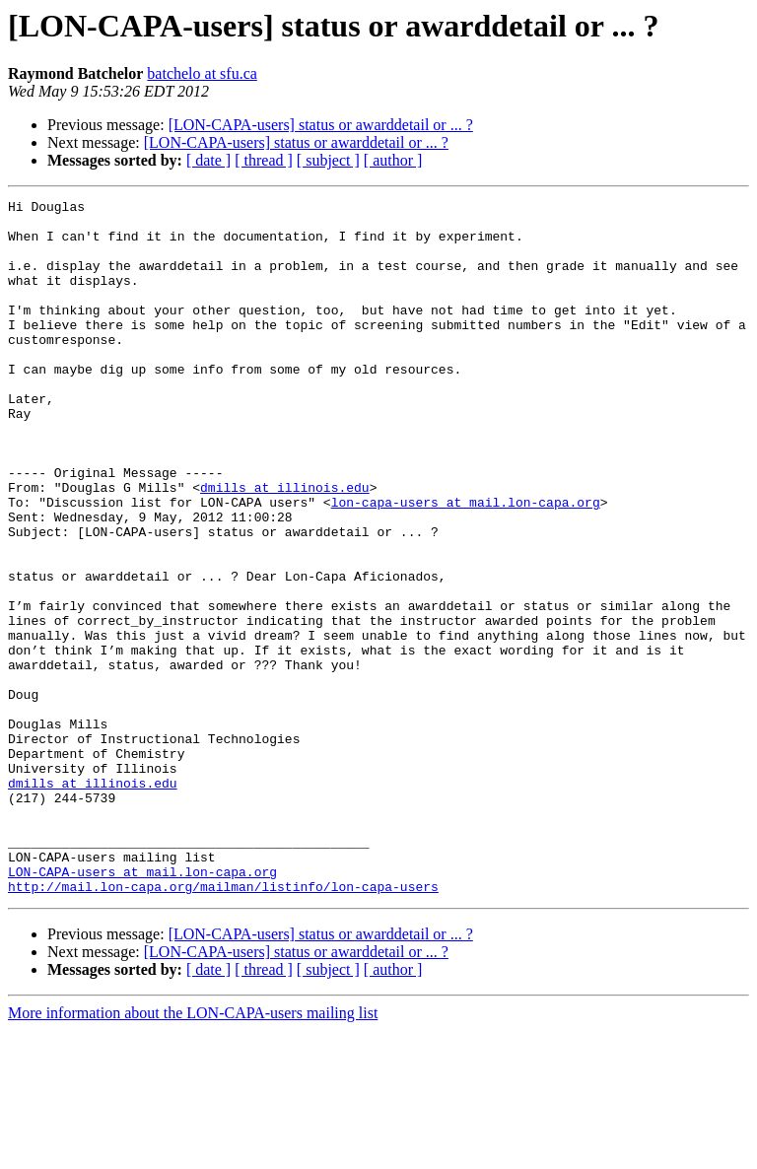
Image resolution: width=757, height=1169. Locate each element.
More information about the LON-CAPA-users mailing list (193, 1151)
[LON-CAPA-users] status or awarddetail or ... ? (321, 124)
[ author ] (393, 160)
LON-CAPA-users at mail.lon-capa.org (142, 1007)
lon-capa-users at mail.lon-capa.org (465, 564)
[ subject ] (328, 160)
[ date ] (208, 160)
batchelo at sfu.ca (202, 73)
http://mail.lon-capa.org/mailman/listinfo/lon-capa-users (223, 1025)
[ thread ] (264, 160)
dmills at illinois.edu (285, 546)
